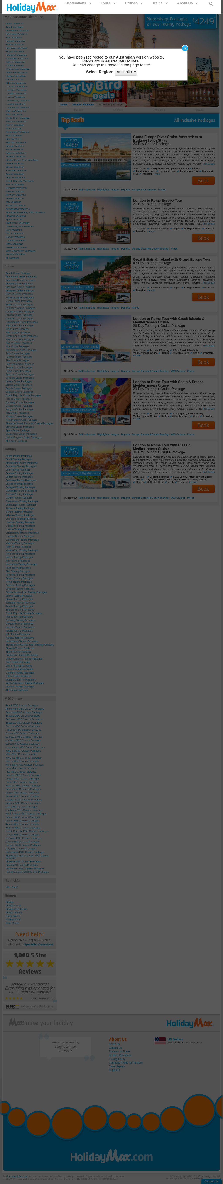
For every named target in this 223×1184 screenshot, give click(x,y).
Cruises (133, 3)
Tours (108, 3)
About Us (187, 3)
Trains (159, 3)
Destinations (78, 3)
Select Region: (99, 72)
